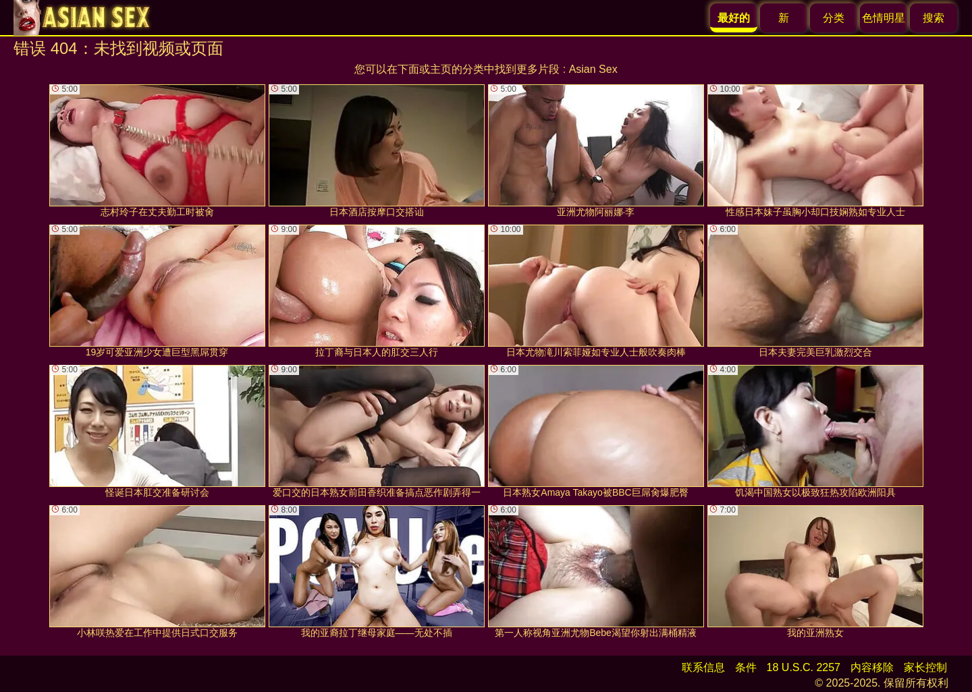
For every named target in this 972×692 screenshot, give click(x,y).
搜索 (933, 18)
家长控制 (925, 667)
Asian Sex (593, 69)
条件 (746, 667)
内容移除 (872, 667)
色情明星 (883, 18)
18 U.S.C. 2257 (803, 667)
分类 (833, 18)
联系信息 (703, 667)
